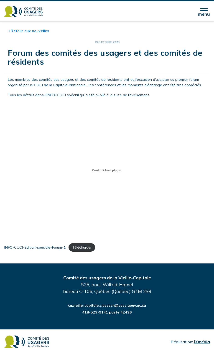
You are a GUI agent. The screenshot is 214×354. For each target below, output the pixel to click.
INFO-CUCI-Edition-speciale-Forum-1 (35, 247)
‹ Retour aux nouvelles (29, 30)
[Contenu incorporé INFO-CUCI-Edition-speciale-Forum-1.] (107, 170)
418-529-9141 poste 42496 (107, 312)
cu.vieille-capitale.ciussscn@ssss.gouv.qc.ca (107, 305)
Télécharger (82, 247)
